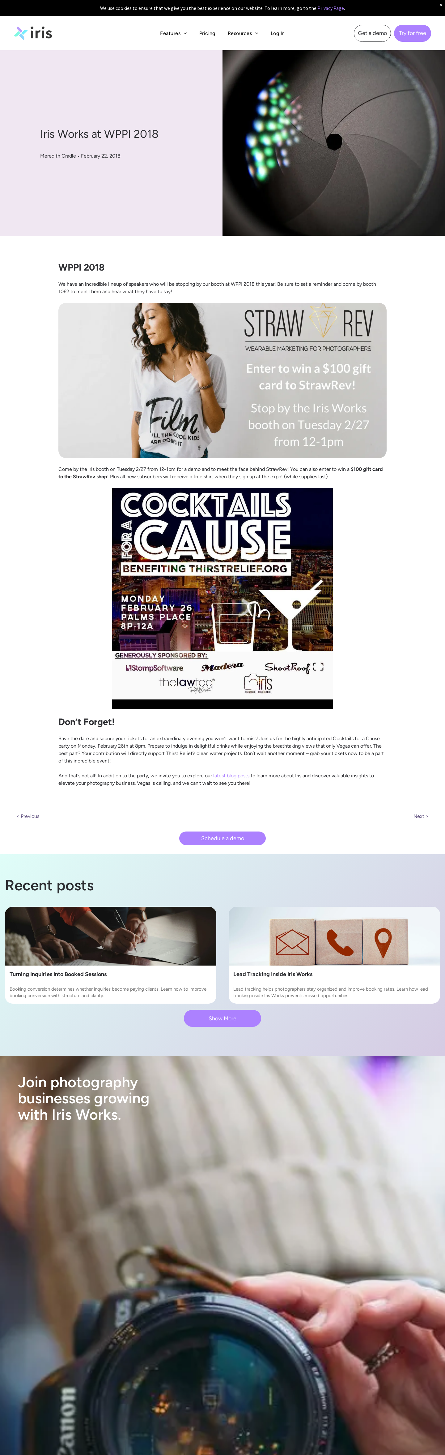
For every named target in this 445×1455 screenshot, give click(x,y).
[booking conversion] (110, 936)
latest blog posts (231, 776)
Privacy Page (330, 8)
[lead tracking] (334, 936)
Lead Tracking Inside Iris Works (272, 974)
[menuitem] (173, 33)
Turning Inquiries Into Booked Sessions (58, 974)
